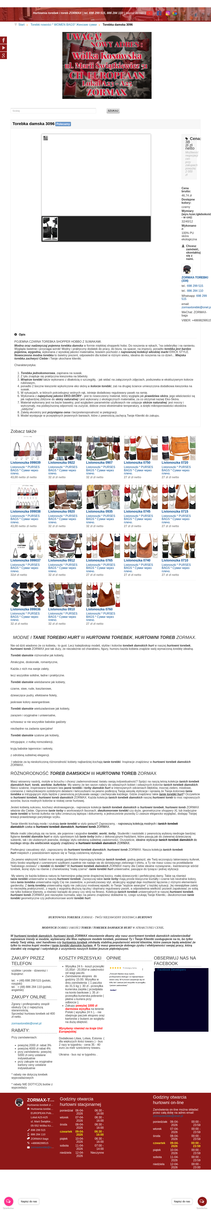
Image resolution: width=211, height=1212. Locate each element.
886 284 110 (195, 290)
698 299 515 (195, 285)
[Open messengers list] (202, 1201)
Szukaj (113, 110)
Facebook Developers (172, 969)
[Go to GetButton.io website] (202, 1208)
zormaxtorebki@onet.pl (26, 1023)
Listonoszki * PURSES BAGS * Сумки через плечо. (25, 470)
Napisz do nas (134, 13)
